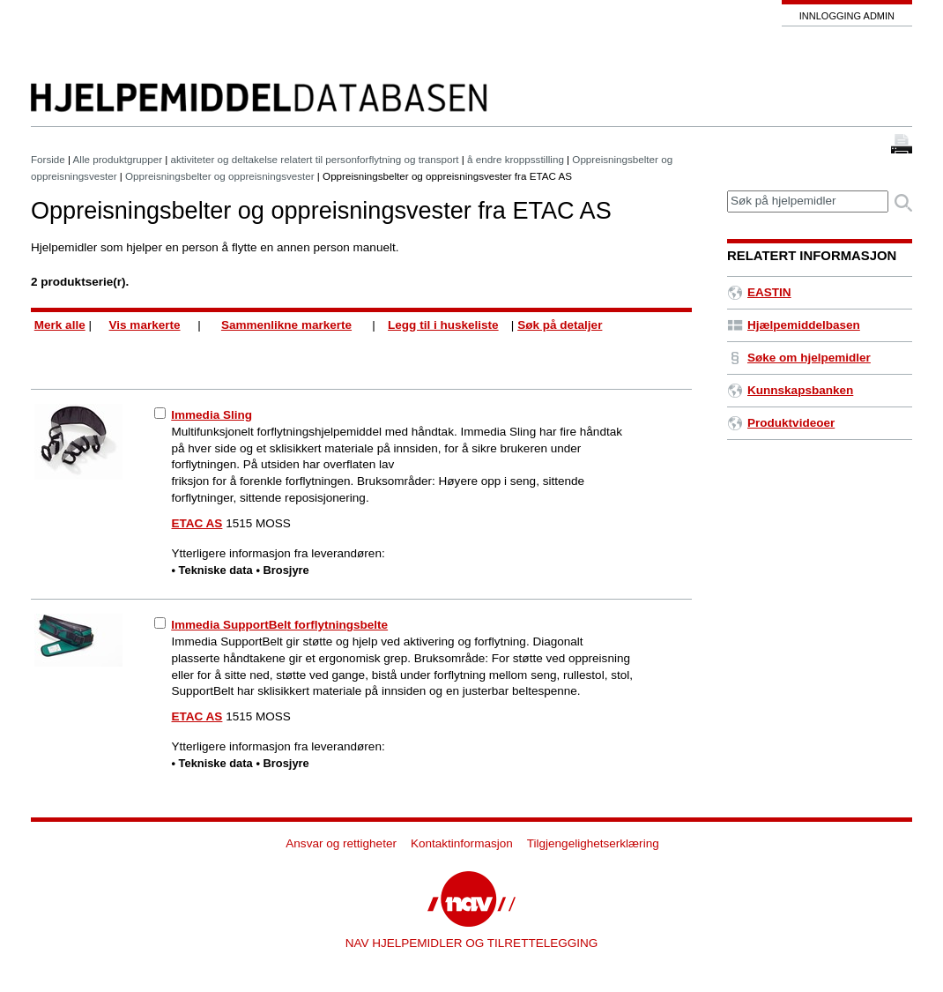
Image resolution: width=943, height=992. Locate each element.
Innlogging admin (847, 16)
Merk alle (59, 325)
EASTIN (759, 292)
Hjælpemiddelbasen (793, 325)
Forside (48, 159)
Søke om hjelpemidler (799, 357)
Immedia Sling (211, 414)
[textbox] (807, 201)
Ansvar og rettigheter (341, 843)
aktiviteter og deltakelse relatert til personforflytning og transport (315, 159)
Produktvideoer (781, 422)
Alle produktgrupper (117, 159)
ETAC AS (197, 523)
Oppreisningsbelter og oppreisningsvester (220, 176)
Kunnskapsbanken (790, 390)
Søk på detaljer (559, 325)
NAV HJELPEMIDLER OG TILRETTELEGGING (471, 943)
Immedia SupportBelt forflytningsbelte (279, 624)
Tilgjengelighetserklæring (593, 843)
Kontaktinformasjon (462, 843)
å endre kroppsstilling (515, 159)
